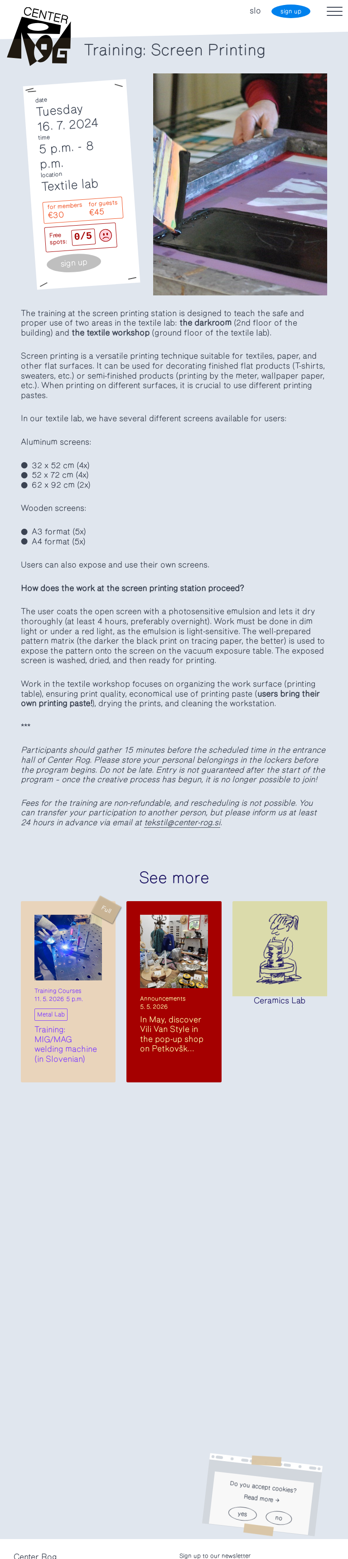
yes (242, 1514)
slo (255, 11)
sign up (290, 11)
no (278, 1518)
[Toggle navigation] (334, 11)
